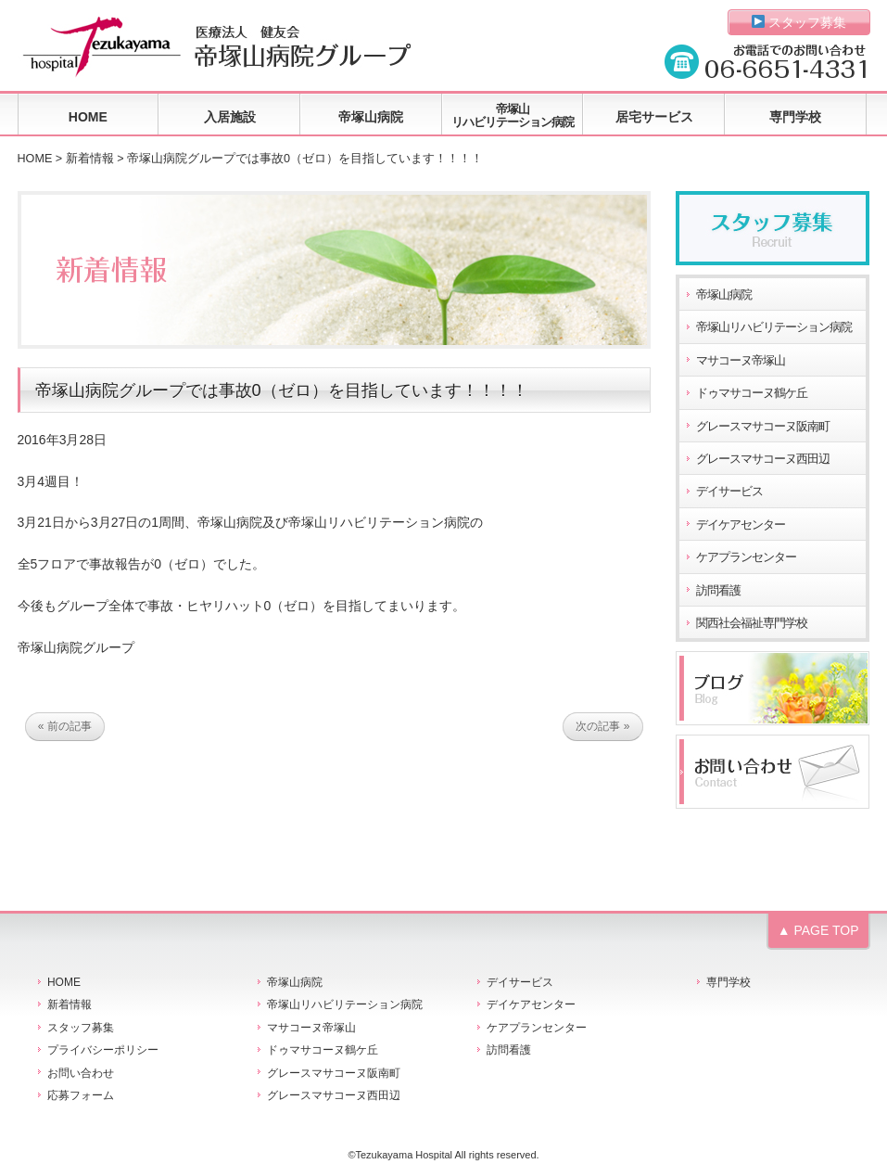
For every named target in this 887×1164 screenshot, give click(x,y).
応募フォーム (80, 1095)
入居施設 (230, 116)
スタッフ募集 (799, 22)
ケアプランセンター (746, 557)
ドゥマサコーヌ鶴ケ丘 (751, 393)
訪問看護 (718, 590)
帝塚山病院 (370, 116)
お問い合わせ (80, 1073)
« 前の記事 (65, 726)
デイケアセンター (740, 524)
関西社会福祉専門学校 (751, 623)
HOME (88, 116)
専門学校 (795, 116)
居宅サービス (654, 116)
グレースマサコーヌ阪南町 (763, 426)
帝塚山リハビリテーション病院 (512, 115)
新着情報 (90, 158)
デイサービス (729, 491)
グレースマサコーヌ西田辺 (763, 459)
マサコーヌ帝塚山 (740, 360)
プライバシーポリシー (102, 1049)
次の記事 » (602, 726)
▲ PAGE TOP (818, 930)
